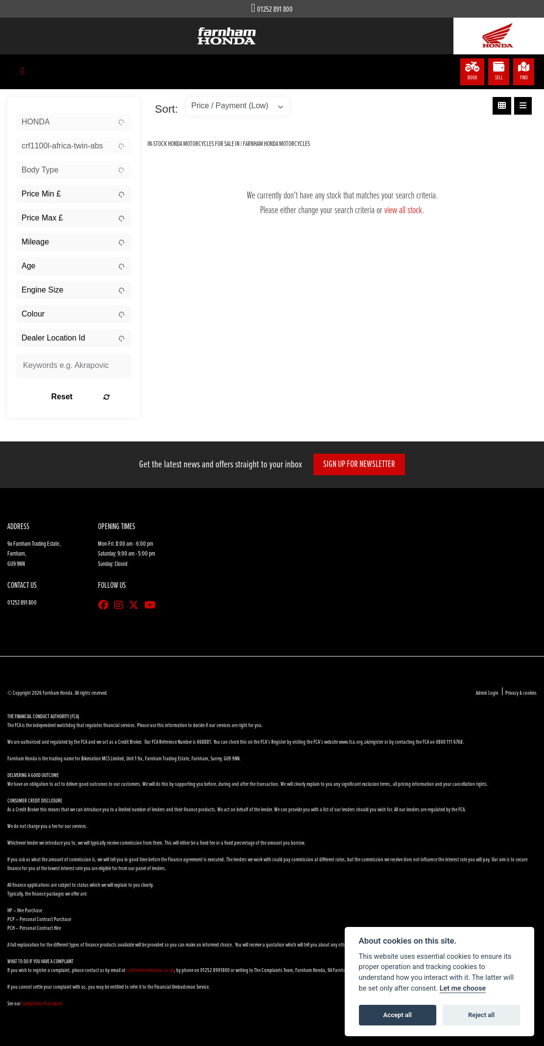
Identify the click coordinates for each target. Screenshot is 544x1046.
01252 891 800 (275, 9)
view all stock (403, 210)
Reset (90, 396)
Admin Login (487, 693)
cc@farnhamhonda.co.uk (150, 970)
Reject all (481, 1015)
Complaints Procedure (42, 1004)
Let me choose (463, 988)
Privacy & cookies (521, 693)
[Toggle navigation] (22, 71)
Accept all (397, 1015)
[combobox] (73, 122)
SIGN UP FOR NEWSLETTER (361, 464)
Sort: (166, 109)
